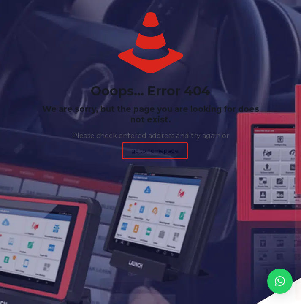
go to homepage (155, 150)
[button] (280, 281)
